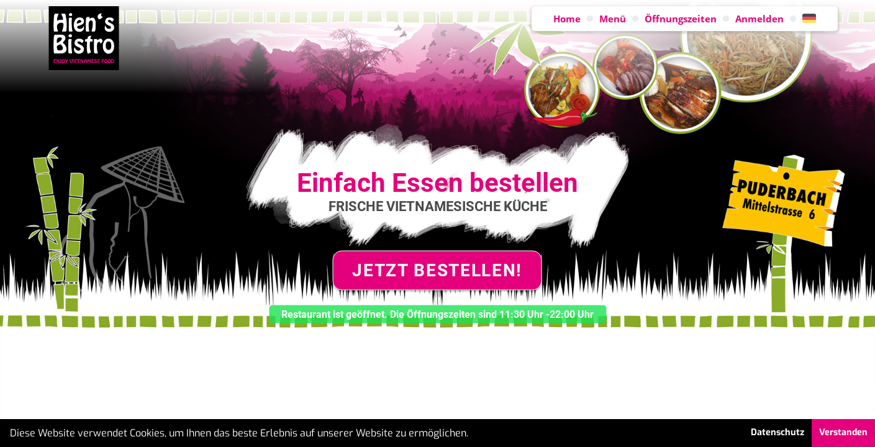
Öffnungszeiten (681, 18)
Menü (612, 18)
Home (567, 18)
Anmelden (759, 18)
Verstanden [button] (843, 432)
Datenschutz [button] (777, 432)
